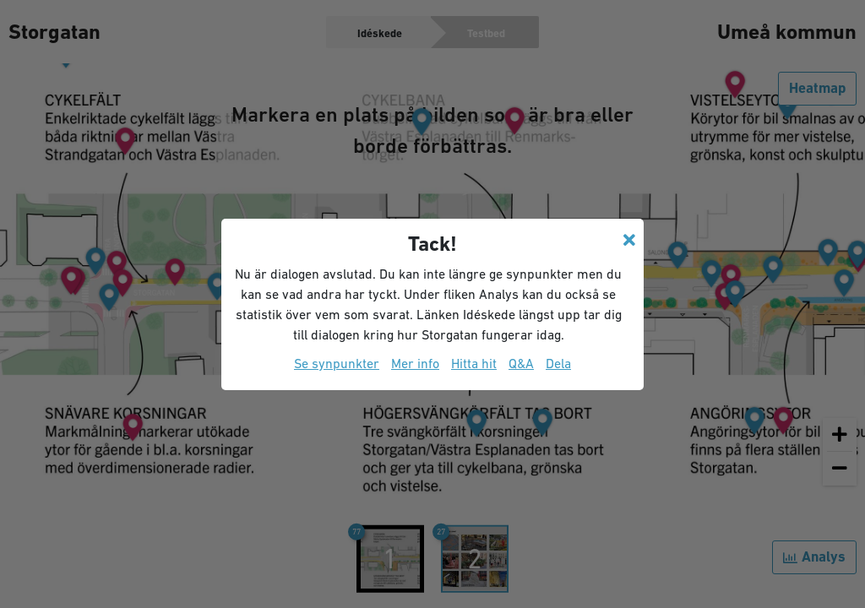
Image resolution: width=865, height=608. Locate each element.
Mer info (415, 363)
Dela (558, 363)
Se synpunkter (336, 363)
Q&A (521, 363)
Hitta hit (474, 363)
